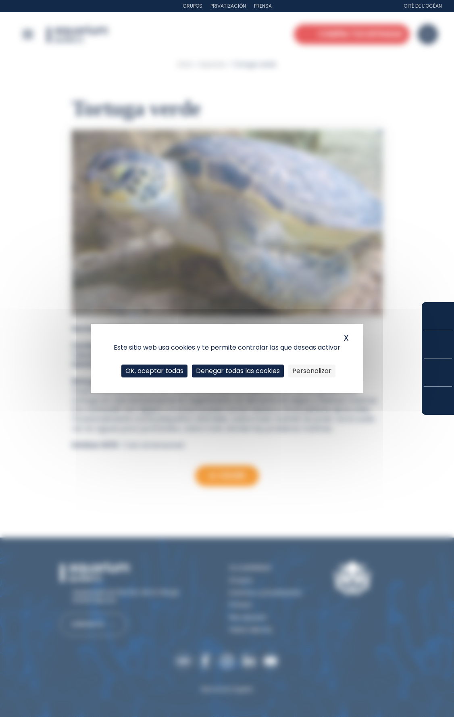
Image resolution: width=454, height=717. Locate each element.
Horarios (438, 372)
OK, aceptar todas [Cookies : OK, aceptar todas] (154, 370)
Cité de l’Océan (423, 5)
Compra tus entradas (438, 316)
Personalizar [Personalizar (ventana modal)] (311, 370)
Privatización (228, 5)
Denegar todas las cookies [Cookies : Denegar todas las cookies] (238, 370)
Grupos (192, 5)
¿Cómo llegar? (438, 401)
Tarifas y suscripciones (438, 344)
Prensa (263, 5)
